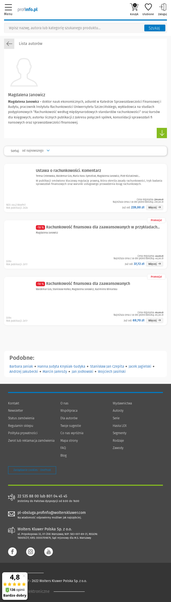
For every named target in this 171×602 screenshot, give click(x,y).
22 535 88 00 (28, 496)
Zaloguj (162, 9)
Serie (116, 418)
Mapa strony (69, 441)
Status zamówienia (21, 418)
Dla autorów (68, 418)
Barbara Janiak (21, 366)
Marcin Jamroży (55, 372)
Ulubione (148, 9)
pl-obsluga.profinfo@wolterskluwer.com (52, 512)
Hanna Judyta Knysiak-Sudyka (61, 366)
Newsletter (15, 411)
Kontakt (13, 403)
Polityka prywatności (22, 433)
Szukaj (154, 28)
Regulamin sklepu (20, 426)
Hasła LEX (119, 426)
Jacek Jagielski (140, 366)
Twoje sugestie (70, 426)
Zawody (118, 448)
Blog (63, 455)
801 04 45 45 (56, 496)
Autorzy (118, 411)
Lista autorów (23, 44)
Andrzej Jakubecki (23, 372)
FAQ (63, 448)
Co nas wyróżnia (71, 433)
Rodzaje (118, 441)
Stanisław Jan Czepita (107, 366)
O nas (64, 403)
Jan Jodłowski (82, 372)
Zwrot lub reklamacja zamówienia (31, 441)
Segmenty (119, 433)
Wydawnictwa (122, 403)
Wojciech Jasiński (112, 372)
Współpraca (68, 411)
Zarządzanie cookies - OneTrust (32, 470)
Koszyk (134, 9)
